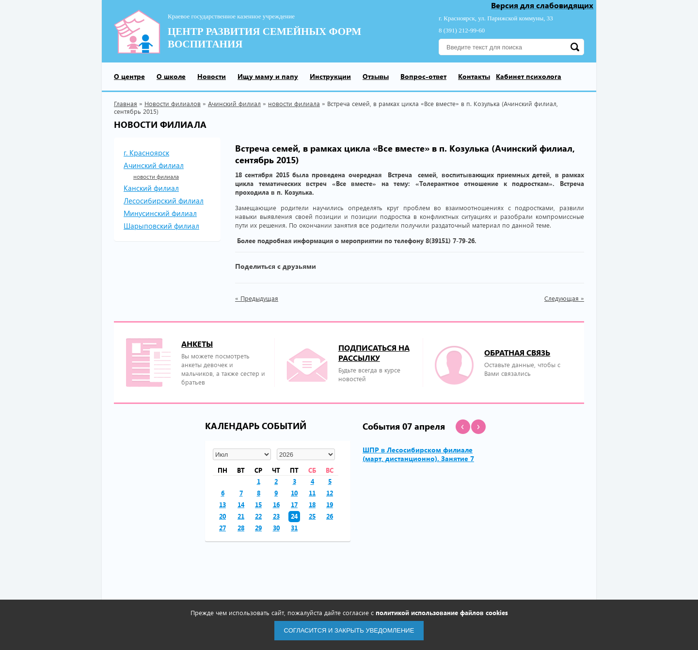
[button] (463, 426)
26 (329, 516)
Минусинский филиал (160, 213)
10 (294, 493)
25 (312, 516)
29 (258, 528)
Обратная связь (517, 352)
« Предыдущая (256, 298)
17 (294, 504)
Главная (125, 103)
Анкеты (197, 344)
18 (312, 504)
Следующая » (564, 298)
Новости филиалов (172, 103)
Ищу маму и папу (268, 76)
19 (329, 504)
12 (329, 493)
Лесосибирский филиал (164, 200)
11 (312, 493)
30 (276, 528)
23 (276, 516)
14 (241, 504)
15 (258, 504)
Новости (211, 76)
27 (222, 528)
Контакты (474, 76)
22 (258, 516)
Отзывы (376, 76)
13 (222, 504)
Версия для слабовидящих (542, 5)
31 (294, 528)
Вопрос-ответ (423, 76)
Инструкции (330, 76)
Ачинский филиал (234, 103)
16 (276, 504)
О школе (171, 76)
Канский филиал (151, 188)
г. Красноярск (146, 152)
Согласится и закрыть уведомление (349, 630)
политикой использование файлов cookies (442, 612)
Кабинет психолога (528, 76)
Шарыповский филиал (161, 226)
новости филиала (294, 103)
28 (241, 528)
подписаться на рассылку (374, 352)
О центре (129, 76)
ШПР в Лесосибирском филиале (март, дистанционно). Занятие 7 (418, 454)
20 (222, 516)
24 (294, 516)
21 (241, 516)
